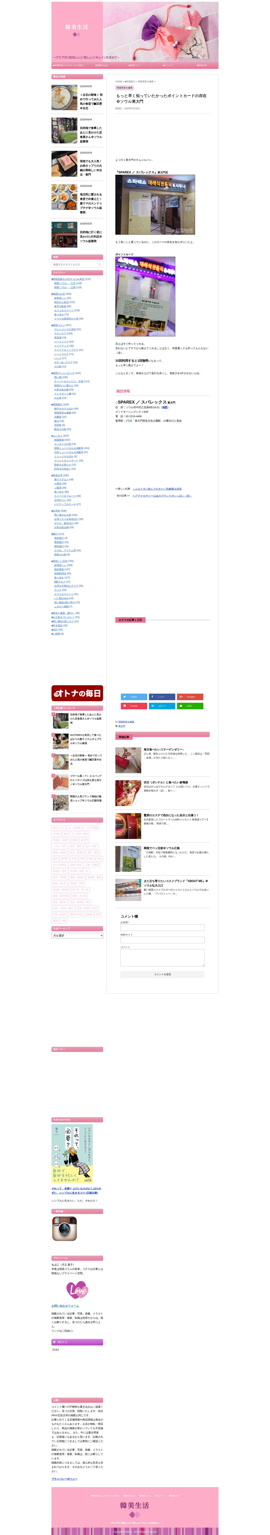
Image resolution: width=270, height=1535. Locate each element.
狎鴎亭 (64, 859)
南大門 (84, 840)
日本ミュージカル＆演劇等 (68, 452)
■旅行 (54, 533)
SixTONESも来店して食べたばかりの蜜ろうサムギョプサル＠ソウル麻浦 (85, 739)
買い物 (57, 377)
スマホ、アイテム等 (65, 550)
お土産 (57, 397)
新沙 (55, 859)
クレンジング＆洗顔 (65, 329)
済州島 (57, 425)
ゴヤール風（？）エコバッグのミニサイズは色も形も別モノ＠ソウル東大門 (85, 780)
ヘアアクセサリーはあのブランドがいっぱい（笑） (162, 495)
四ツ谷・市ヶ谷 (80, 890)
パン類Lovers (61, 598)
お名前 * (125, 922)
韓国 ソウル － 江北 (65, 283)
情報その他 (60, 554)
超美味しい (60, 298)
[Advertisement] (162, 135)
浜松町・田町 (77, 884)
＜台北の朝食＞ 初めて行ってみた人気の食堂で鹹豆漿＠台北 (86, 759)
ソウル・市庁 (59, 846)
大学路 (56, 834)
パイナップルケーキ (65, 504)
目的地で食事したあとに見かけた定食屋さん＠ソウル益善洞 (85, 718)
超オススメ (58, 828)
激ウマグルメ (61, 479)
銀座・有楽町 (77, 877)
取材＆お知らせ (62, 464)
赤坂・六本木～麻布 (63, 908)
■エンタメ (168, 65)
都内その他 (75, 914)
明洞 (74, 840)
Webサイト (127, 934)
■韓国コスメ (135, 65)
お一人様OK (74, 828)
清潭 (82, 859)
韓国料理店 (60, 573)
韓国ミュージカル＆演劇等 (68, 448)
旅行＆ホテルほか (64, 408)
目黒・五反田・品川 (87, 908)
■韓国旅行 (57, 404)
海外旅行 (59, 538)
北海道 (88, 914)
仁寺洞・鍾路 (81, 834)
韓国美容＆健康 (126, 721)
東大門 (121, 726)
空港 (99, 859)
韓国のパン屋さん (64, 385)
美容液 (57, 337)
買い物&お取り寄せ (64, 602)
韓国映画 (59, 439)
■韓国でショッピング (63, 373)
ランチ (57, 590)
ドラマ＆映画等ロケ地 (66, 318)
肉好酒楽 (59, 569)
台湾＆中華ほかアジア (66, 585)
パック (57, 358)
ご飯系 (57, 487)
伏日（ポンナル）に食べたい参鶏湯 (166, 782)
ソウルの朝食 (91, 828)
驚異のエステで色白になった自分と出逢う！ (171, 815)
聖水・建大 (93, 853)
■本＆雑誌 (57, 625)
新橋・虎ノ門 (59, 884)
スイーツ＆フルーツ (65, 496)
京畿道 (57, 416)
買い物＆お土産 (62, 515)
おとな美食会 (59, 865)
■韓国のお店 (101, 65)
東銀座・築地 (94, 877)
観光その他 (60, 429)
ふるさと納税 (61, 606)
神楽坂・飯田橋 (61, 890)
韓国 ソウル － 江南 (65, 287)
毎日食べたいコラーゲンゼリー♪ (164, 749)
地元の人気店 (61, 302)
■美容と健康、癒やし (63, 613)
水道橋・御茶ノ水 (79, 871)
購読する (60, 1342)
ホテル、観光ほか (64, 523)
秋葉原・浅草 (59, 871)
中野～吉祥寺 (59, 914)
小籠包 (57, 483)
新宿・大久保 (79, 896)
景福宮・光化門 (61, 840)
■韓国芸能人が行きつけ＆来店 (68, 65)
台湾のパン (60, 500)
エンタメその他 (62, 444)
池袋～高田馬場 (61, 896)
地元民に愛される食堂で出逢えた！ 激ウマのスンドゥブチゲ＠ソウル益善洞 (91, 203)
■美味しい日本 (59, 561)
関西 (55, 921)
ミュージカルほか (64, 456)
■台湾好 (55, 510)
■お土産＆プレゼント (63, 617)
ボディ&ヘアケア (63, 362)
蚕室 (91, 859)
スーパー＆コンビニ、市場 (68, 381)
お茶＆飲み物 (61, 389)
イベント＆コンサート (66, 460)
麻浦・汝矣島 (59, 853)
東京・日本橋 (59, 877)
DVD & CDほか (62, 468)
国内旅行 (59, 546)
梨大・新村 (75, 846)
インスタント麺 (62, 393)
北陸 (63, 921)
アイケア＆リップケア (66, 350)
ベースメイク (61, 341)
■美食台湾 (202, 65)
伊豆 (98, 914)
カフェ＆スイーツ (64, 310)
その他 (57, 366)
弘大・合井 (91, 846)
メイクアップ (61, 345)
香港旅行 (59, 542)
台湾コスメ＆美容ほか (66, 519)
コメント (125, 947)
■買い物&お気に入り (62, 621)
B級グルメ (59, 581)
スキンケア (60, 333)
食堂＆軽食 (60, 306)
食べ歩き (59, 314)
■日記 (54, 629)
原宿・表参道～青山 (80, 902)
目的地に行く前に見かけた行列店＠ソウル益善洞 (91, 237)
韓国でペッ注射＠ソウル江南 (162, 848)
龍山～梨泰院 (77, 853)
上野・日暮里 (92, 865)
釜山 (56, 421)
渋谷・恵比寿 (59, 902)
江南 (74, 859)
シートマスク (61, 354)
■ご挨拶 (55, 633)
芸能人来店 (75, 865)
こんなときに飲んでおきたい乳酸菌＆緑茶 (157, 488)
